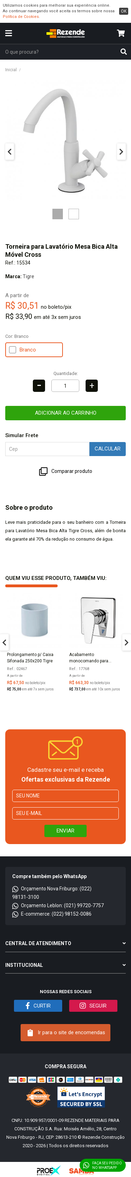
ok (123, 11)
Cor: (17, 336)
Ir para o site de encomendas (66, 1032)
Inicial (11, 69)
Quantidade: (65, 373)
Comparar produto (65, 471)
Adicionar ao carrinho (65, 413)
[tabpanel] (65, 140)
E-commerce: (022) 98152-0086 (52, 914)
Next (121, 151)
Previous (9, 151)
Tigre (28, 276)
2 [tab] (73, 214)
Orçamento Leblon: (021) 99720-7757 (58, 905)
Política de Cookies (21, 16)
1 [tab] (57, 214)
